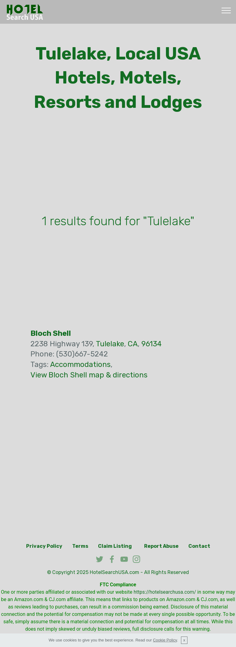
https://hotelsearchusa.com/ (165, 592)
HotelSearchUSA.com (114, 572)
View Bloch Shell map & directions (89, 375)
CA (133, 344)
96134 (151, 344)
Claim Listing (115, 546)
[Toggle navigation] (226, 10)
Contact (199, 546)
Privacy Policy (44, 546)
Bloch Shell (50, 333)
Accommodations (80, 364)
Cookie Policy (165, 640)
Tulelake (110, 344)
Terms (80, 546)
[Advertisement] (118, 164)
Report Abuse (161, 546)
